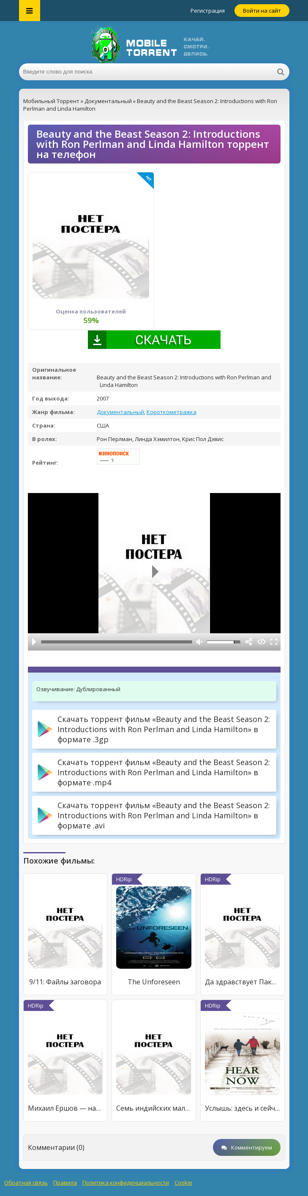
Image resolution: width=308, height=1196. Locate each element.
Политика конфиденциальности (125, 1182)
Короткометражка (171, 412)
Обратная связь (26, 1182)
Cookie (183, 1182)
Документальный (120, 412)
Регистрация (208, 10)
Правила (65, 1182)
